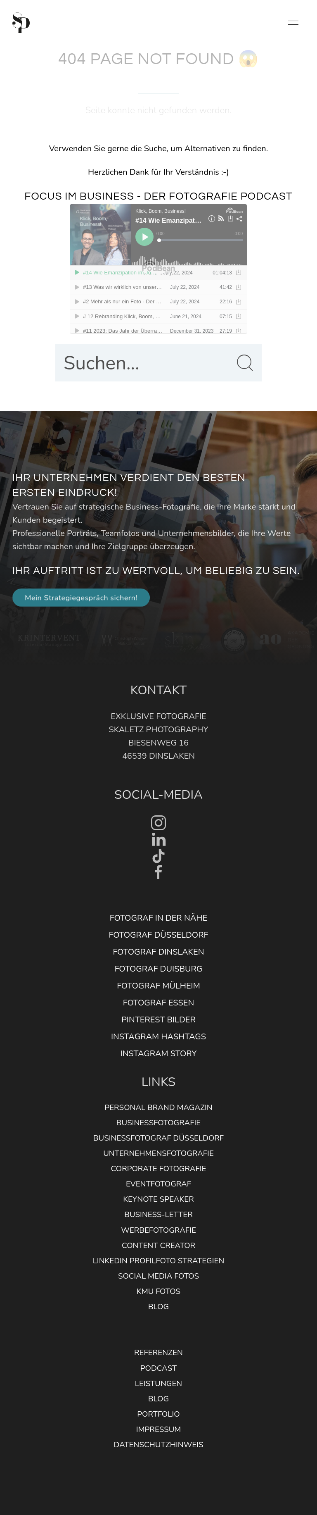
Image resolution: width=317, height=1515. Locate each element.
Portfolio (158, 1414)
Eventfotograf (158, 1184)
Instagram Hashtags (158, 1036)
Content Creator (158, 1245)
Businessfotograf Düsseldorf (158, 1138)
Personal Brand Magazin (158, 1107)
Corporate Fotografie (158, 1168)
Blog (158, 1306)
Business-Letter (158, 1214)
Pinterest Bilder (158, 1019)
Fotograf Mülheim (158, 985)
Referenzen (158, 1352)
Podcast (158, 1368)
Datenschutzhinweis (158, 1444)
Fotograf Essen (158, 1002)
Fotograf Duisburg (159, 968)
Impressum (158, 1429)
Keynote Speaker (158, 1199)
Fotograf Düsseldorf (158, 935)
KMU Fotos (158, 1291)
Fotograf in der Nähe (158, 918)
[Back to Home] (21, 22)
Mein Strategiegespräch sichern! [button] (81, 598)
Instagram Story (159, 1053)
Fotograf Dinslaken (158, 952)
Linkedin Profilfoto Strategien (159, 1260)
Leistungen (158, 1383)
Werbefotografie (158, 1230)
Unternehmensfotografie (158, 1153)
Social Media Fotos (158, 1276)
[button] (293, 22)
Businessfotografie (158, 1122)
